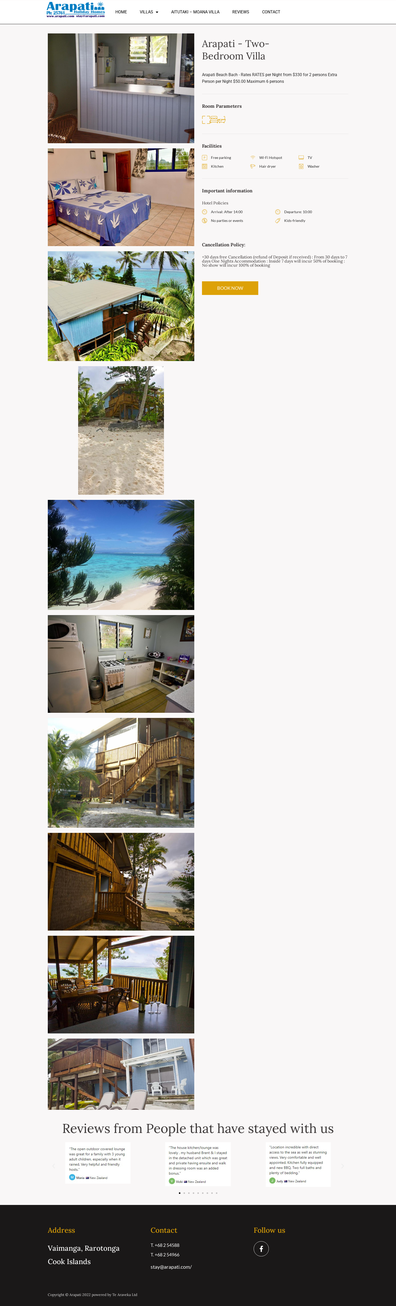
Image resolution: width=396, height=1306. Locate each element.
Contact (271, 12)
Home (121, 12)
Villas (149, 12)
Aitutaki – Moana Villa (195, 12)
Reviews (240, 12)
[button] (53, 1166)
